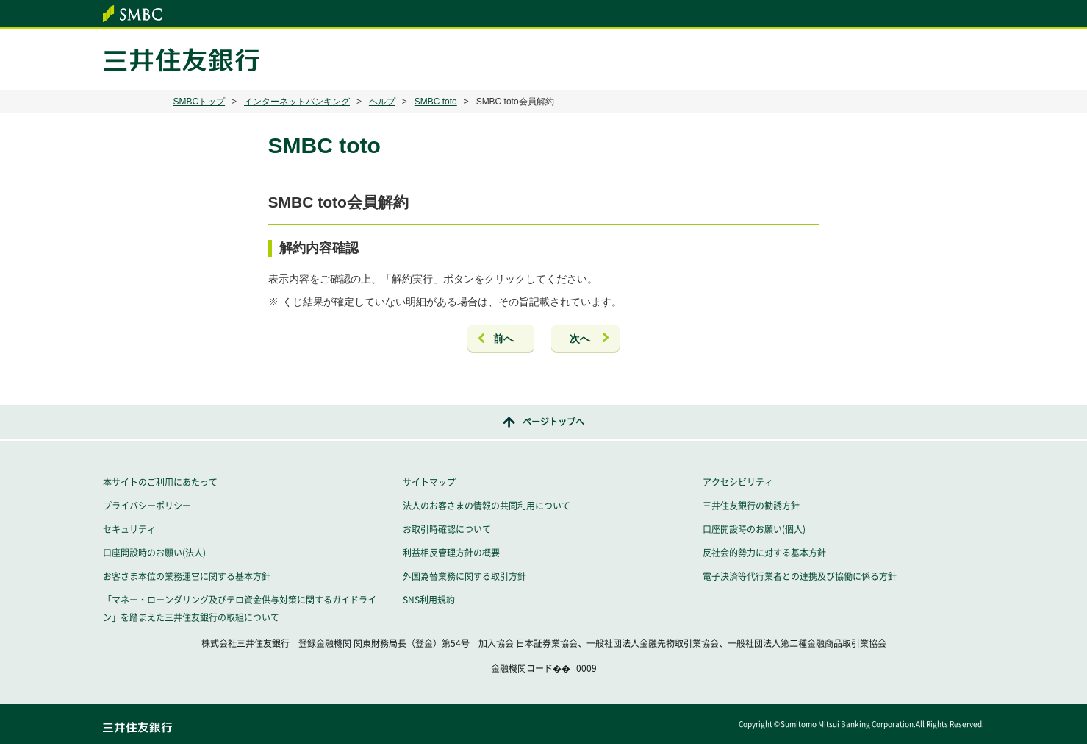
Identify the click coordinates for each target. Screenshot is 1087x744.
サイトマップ (429, 482)
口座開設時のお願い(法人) (154, 552)
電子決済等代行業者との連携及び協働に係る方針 (800, 576)
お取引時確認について (447, 529)
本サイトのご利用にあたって (160, 482)
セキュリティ (129, 529)
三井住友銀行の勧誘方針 (751, 505)
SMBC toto (436, 101)
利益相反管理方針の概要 (451, 552)
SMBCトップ (199, 101)
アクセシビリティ (738, 482)
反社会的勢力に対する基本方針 (764, 552)
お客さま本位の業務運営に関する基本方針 (186, 576)
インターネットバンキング (297, 101)
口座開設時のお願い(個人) (754, 529)
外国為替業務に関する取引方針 (464, 576)
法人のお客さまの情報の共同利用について (486, 505)
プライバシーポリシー (147, 505)
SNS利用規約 (429, 599)
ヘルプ (382, 101)
